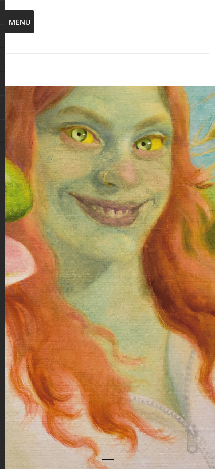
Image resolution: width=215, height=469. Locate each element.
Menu (19, 21)
